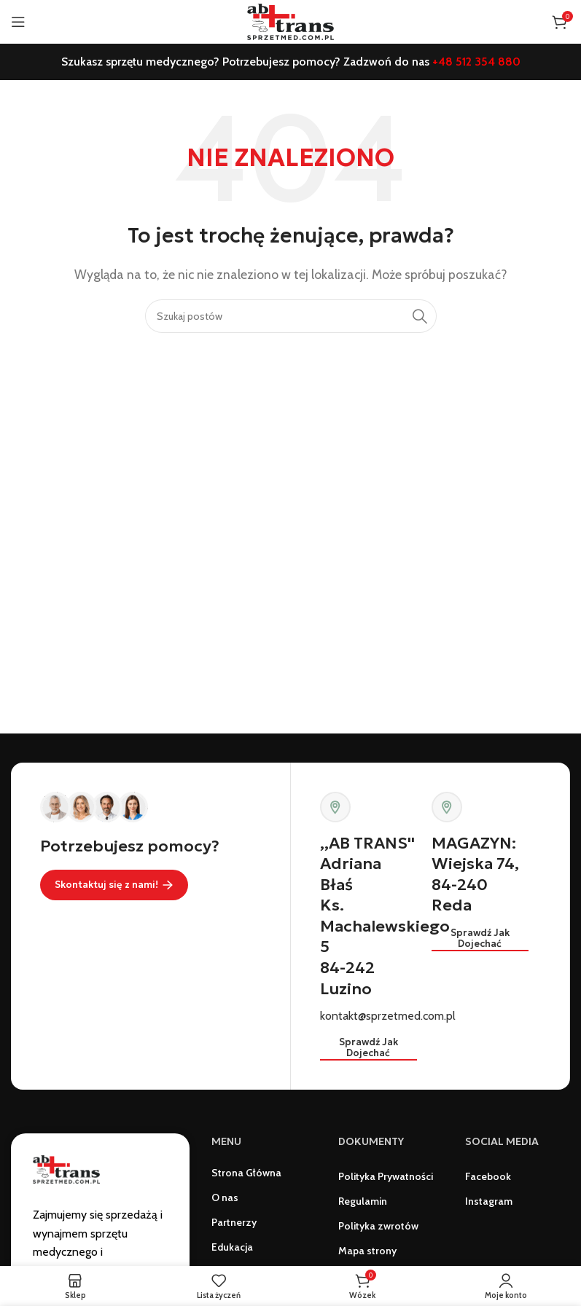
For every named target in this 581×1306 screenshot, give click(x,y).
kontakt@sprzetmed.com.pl (388, 1016)
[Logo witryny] (290, 21)
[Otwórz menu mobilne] (18, 21)
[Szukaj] (291, 316)
